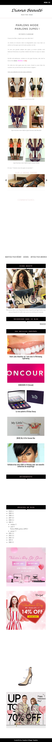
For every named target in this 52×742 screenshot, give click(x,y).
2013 (10, 535)
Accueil (26, 257)
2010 (10, 542)
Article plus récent (14, 257)
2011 (10, 540)
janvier (13, 531)
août (12, 527)
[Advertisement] (26, 647)
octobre (13, 524)
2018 (10, 515)
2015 (10, 522)
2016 (10, 520)
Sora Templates (23, 740)
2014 (10, 533)
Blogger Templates (33, 740)
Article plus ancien (39, 257)
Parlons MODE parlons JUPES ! (19, 529)
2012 (10, 538)
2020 (10, 511)
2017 (10, 518)
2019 (10, 513)
